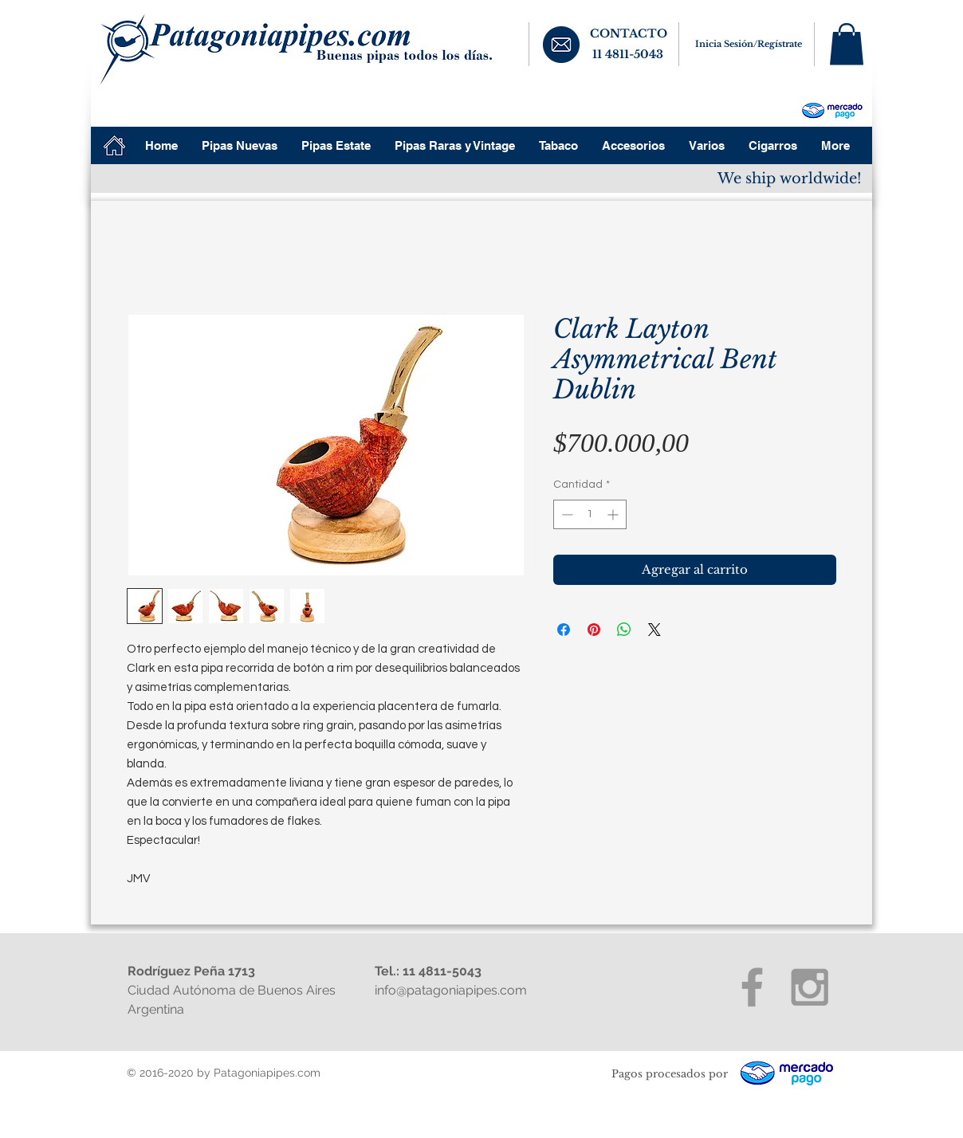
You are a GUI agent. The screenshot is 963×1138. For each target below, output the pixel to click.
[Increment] (614, 514)
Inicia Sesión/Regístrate (748, 43)
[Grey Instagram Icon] (809, 987)
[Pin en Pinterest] (593, 629)
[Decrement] (566, 514)
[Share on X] (654, 629)
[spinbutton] (590, 514)
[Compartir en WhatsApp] (624, 629)
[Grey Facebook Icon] (752, 987)
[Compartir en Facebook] (563, 629)
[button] (846, 44)
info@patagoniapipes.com (451, 990)
